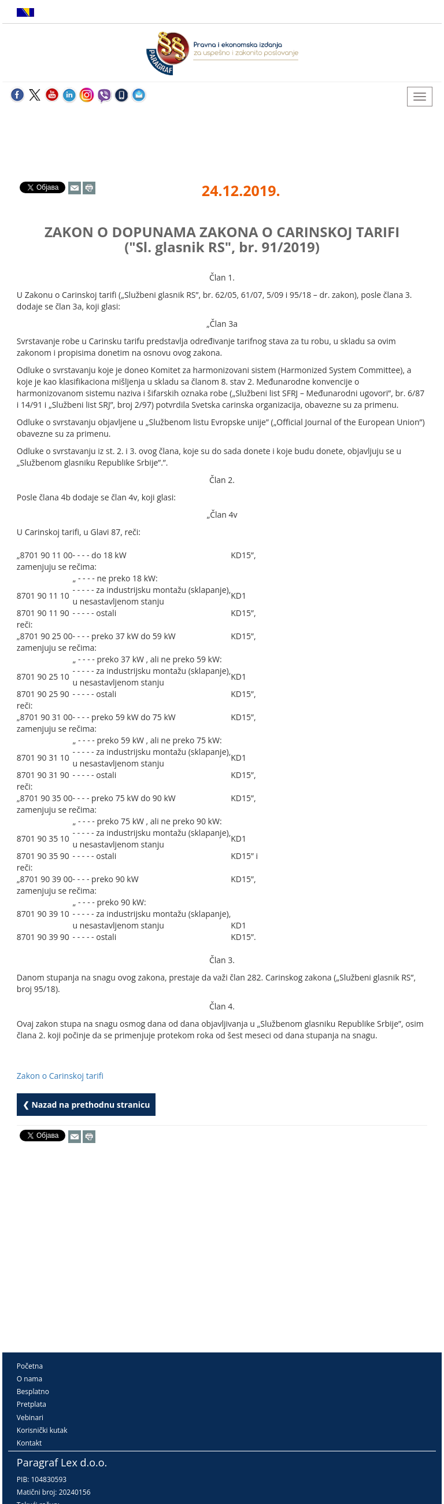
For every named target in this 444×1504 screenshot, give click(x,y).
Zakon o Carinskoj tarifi (60, 1075)
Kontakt (29, 1443)
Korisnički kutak (42, 1430)
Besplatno (33, 1391)
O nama (29, 1379)
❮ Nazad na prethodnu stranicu (86, 1104)
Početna (30, 1366)
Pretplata (31, 1404)
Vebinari (30, 1417)
